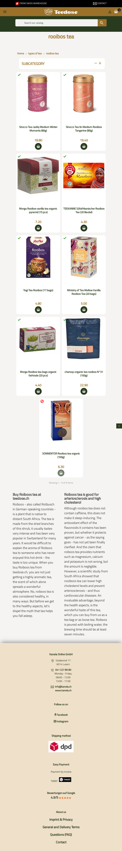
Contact (100, 3)
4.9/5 (61, 797)
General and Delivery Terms (61, 827)
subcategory (62, 63)
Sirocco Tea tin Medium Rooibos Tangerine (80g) (84, 129)
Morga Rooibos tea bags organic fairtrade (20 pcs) (38, 374)
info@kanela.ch (63, 686)
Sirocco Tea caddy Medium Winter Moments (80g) (38, 129)
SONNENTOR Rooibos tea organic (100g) (61, 455)
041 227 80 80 (63, 670)
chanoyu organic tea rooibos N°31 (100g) (84, 374)
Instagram (61, 721)
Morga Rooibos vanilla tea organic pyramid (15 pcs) (38, 210)
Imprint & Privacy (61, 819)
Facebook (61, 715)
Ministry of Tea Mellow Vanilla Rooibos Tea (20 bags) (84, 292)
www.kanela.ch (63, 690)
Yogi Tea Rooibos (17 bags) (38, 290)
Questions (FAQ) (61, 834)
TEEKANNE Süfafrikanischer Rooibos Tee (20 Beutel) (83, 210)
